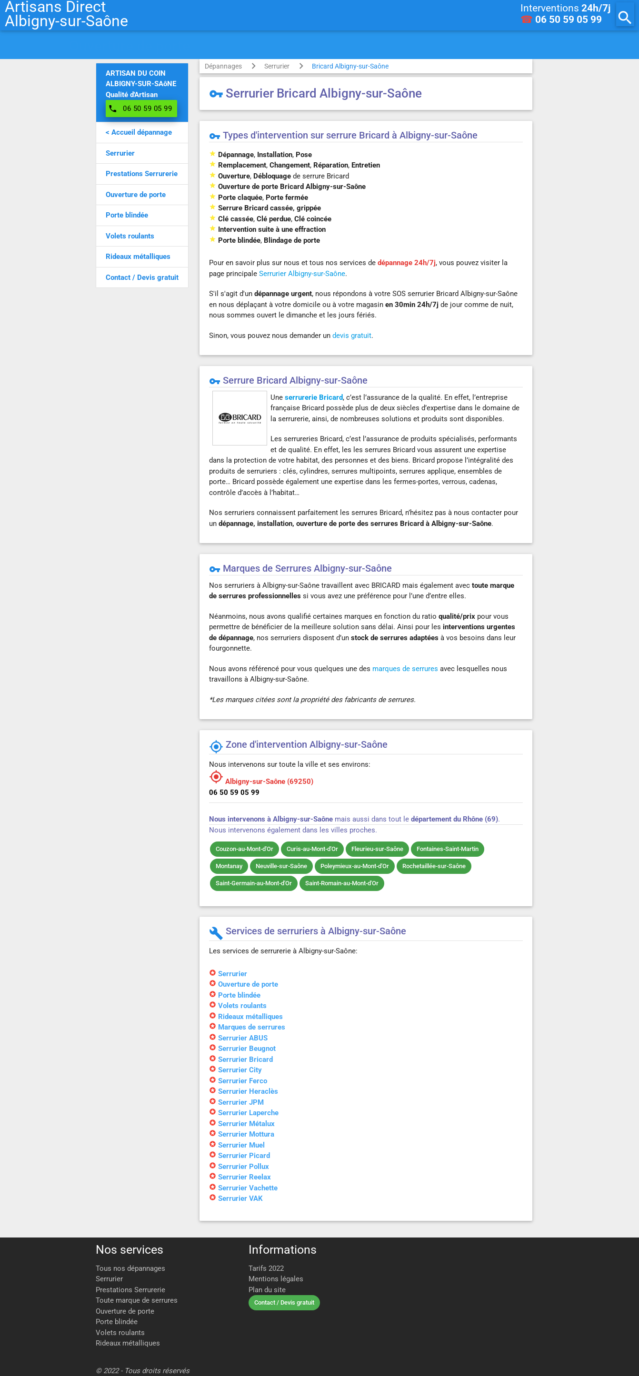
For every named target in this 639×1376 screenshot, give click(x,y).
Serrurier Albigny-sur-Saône (302, 273)
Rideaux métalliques (128, 1343)
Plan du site (267, 1290)
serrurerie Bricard (314, 397)
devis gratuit (351, 335)
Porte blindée (117, 1321)
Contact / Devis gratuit (284, 1302)
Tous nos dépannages (130, 1268)
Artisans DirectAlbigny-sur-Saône (66, 14)
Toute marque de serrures (137, 1300)
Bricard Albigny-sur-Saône (350, 66)
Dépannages (223, 66)
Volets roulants (120, 1332)
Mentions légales (276, 1279)
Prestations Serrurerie (130, 1290)
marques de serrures (405, 668)
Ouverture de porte (125, 1311)
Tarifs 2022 (266, 1268)
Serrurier (277, 66)
